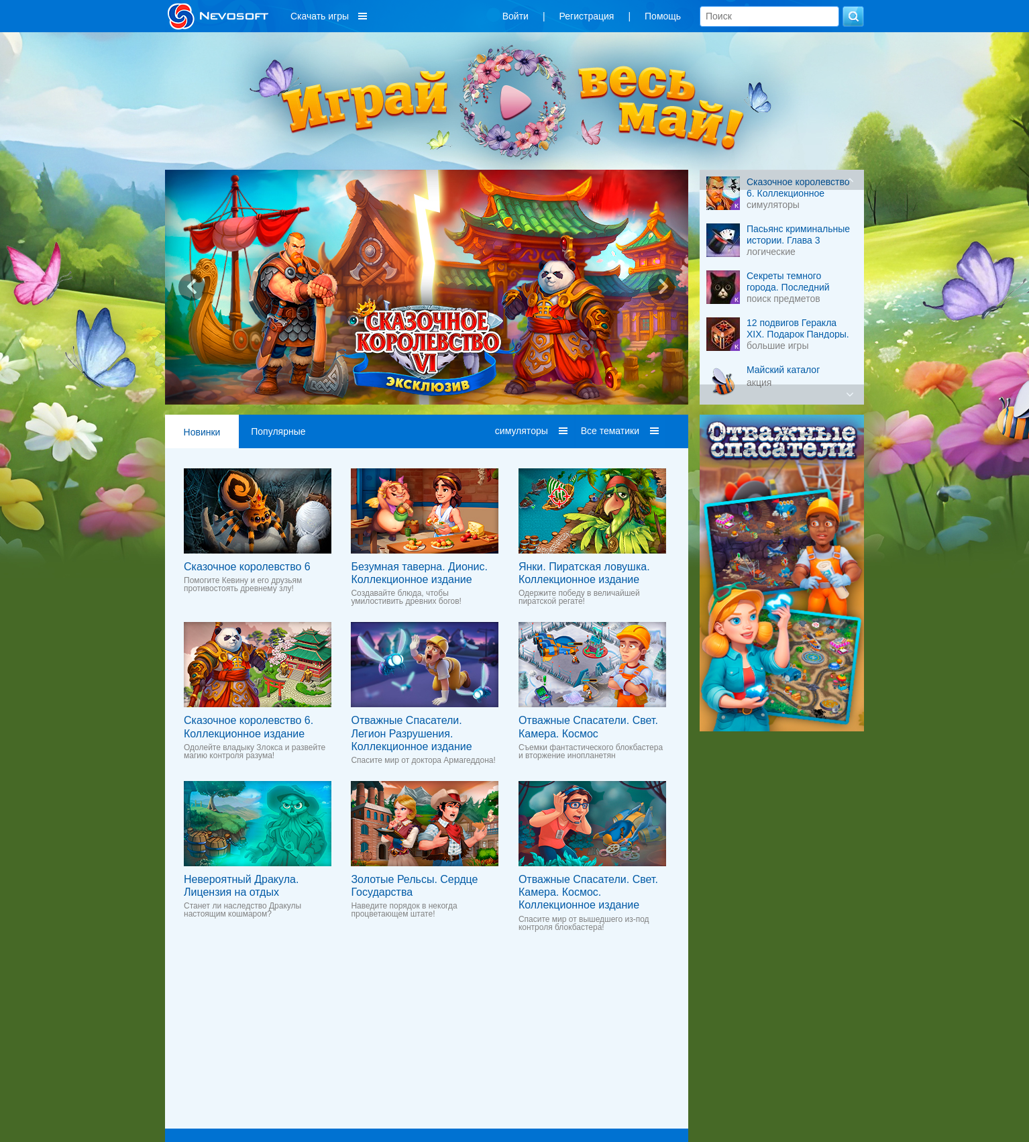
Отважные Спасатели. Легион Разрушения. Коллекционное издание (411, 733)
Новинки (202, 432)
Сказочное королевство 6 (247, 566)
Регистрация (586, 16)
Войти (515, 16)
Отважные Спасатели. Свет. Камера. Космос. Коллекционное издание (588, 892)
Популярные (278, 431)
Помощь (663, 16)
